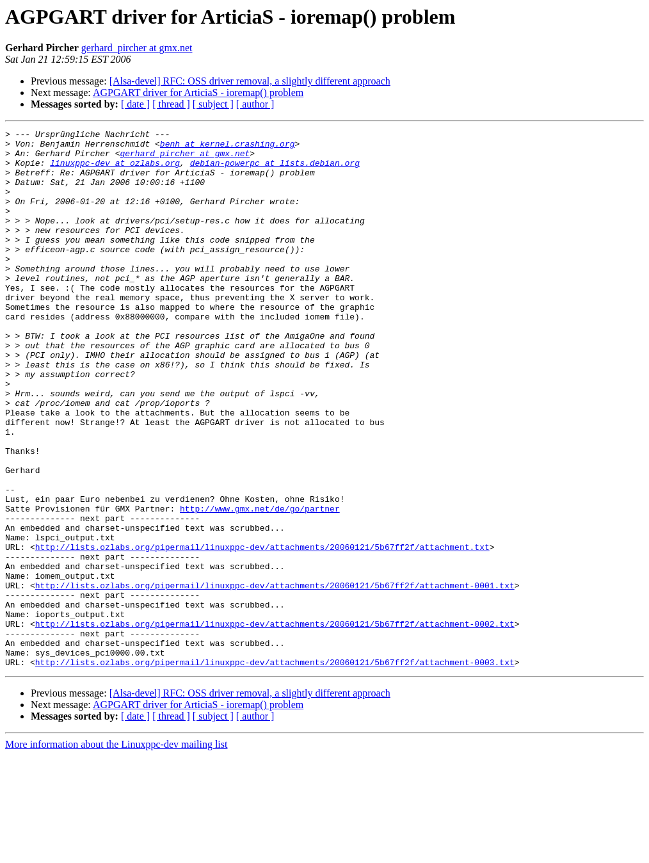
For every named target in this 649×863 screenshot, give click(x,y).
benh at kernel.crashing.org (227, 147)
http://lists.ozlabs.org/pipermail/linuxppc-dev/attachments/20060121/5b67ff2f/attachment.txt (262, 631)
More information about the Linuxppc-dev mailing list (116, 851)
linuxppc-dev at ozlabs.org (115, 170)
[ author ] (255, 104)
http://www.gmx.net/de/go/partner (260, 585)
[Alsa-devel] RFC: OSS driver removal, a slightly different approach (249, 81)
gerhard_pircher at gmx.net (137, 47)
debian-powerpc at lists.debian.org (275, 170)
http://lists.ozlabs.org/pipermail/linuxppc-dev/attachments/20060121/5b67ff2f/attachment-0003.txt (275, 769)
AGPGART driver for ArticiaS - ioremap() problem (198, 92)
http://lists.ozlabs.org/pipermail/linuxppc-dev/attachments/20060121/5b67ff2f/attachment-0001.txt (275, 677)
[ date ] (135, 104)
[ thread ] (171, 104)
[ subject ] (213, 104)
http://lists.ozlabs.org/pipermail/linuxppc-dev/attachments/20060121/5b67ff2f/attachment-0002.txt (275, 723)
